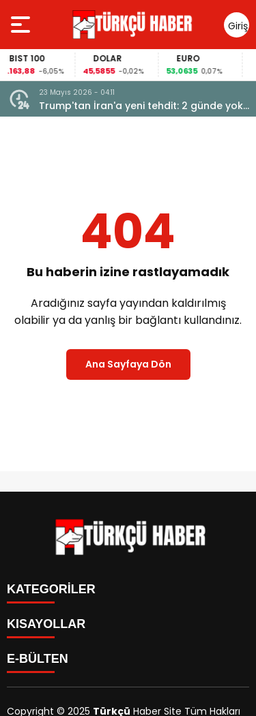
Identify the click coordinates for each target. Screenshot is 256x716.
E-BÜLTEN (37, 659)
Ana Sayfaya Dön (128, 364)
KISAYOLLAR (46, 624)
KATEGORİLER (51, 589)
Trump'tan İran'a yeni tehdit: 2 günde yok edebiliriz (141, 106)
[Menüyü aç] (22, 24)
